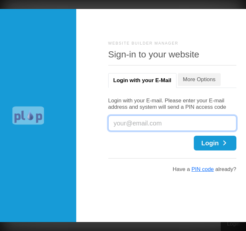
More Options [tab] (199, 79)
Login (215, 143)
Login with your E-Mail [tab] (142, 80)
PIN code (203, 169)
